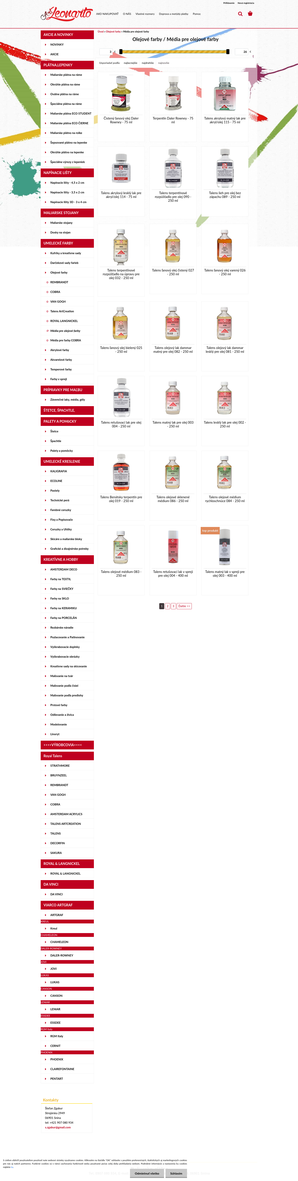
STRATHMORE (60, 765)
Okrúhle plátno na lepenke (67, 152)
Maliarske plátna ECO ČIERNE (69, 123)
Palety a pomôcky (61, 450)
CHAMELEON (59, 942)
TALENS (55, 833)
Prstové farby (58, 705)
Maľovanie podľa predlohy (66, 695)
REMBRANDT (59, 282)
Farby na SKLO (59, 598)
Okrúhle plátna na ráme (65, 84)
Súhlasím (176, 1173)
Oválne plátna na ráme (64, 94)
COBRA (55, 291)
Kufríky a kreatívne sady (65, 253)
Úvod (101, 31)
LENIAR (55, 1009)
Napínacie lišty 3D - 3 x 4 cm (68, 202)
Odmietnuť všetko (147, 1173)
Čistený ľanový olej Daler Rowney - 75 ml (121, 120)
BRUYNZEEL (58, 775)
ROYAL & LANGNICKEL (65, 873)
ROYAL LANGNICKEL (64, 321)
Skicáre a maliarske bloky (66, 539)
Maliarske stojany (61, 222)
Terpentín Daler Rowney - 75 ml (173, 120)
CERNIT (55, 1045)
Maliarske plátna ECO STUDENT (70, 113)
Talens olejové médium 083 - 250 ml (121, 573)
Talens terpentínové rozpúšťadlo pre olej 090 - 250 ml (173, 197)
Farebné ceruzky (60, 510)
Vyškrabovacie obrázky (65, 656)
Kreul (53, 928)
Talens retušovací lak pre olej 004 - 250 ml (121, 424)
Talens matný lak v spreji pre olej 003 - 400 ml (225, 573)
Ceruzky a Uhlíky (61, 529)
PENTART (56, 1078)
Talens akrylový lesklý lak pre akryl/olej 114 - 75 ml (121, 195)
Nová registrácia (246, 3)
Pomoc (197, 13)
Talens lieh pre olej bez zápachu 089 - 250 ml (225, 195)
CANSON (56, 995)
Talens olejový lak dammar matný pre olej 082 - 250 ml (173, 350)
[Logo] (67, 14)
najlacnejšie (130, 62)
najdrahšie (148, 62)
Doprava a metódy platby (173, 13)
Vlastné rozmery (145, 13)
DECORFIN (57, 843)
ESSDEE (55, 1022)
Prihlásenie (229, 3)
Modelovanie (58, 724)
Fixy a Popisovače (61, 519)
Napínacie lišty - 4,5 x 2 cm (67, 182)
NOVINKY (57, 44)
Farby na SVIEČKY (61, 588)
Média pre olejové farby (65, 330)
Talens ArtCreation (62, 311)
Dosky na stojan (60, 232)
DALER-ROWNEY (61, 955)
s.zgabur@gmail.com (58, 1127)
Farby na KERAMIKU (63, 608)
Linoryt (54, 734)
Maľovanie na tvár (61, 676)
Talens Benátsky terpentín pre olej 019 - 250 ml (121, 499)
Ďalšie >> (184, 606)
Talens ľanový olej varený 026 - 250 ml (225, 272)
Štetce (54, 431)
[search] (240, 13)
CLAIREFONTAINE (62, 1069)
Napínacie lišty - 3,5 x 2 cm (67, 192)
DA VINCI (56, 894)
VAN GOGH (58, 301)
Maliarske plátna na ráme (66, 74)
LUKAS (54, 982)
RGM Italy (56, 1036)
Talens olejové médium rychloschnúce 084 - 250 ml (225, 499)
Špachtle (55, 441)
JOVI (53, 968)
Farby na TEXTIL (60, 579)
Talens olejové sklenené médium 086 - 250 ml (173, 499)
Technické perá (59, 500)
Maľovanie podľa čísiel (64, 685)
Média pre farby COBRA (65, 340)
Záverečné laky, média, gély (67, 399)
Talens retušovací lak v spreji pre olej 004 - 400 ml (173, 573)
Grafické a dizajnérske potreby (69, 548)
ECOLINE (56, 481)
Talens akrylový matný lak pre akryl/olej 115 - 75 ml (225, 120)
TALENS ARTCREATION (65, 823)
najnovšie (163, 62)
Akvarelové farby (61, 359)
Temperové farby (61, 369)
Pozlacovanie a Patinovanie (67, 637)
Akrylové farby (59, 350)
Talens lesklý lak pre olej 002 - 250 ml (225, 424)
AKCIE (54, 54)
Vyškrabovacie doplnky (65, 647)
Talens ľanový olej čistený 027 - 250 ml (173, 272)
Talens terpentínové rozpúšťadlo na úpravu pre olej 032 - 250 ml (121, 274)
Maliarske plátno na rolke (66, 132)
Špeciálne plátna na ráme (66, 103)
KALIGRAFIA (58, 471)
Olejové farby (58, 272)
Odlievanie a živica (62, 714)
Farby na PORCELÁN (63, 617)
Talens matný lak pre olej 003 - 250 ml (173, 424)
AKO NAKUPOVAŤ (107, 13)
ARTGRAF (56, 915)
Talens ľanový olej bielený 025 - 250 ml (121, 350)
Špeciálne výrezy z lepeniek (67, 162)
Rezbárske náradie (61, 627)
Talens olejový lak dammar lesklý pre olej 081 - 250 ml (225, 350)
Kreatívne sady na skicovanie (68, 666)
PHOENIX (56, 1059)
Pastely (54, 490)
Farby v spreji (58, 379)
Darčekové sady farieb (64, 262)
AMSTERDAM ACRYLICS (66, 814)
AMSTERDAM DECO (63, 569)
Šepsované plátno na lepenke (68, 142)
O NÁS (127, 13)
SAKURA (56, 852)
